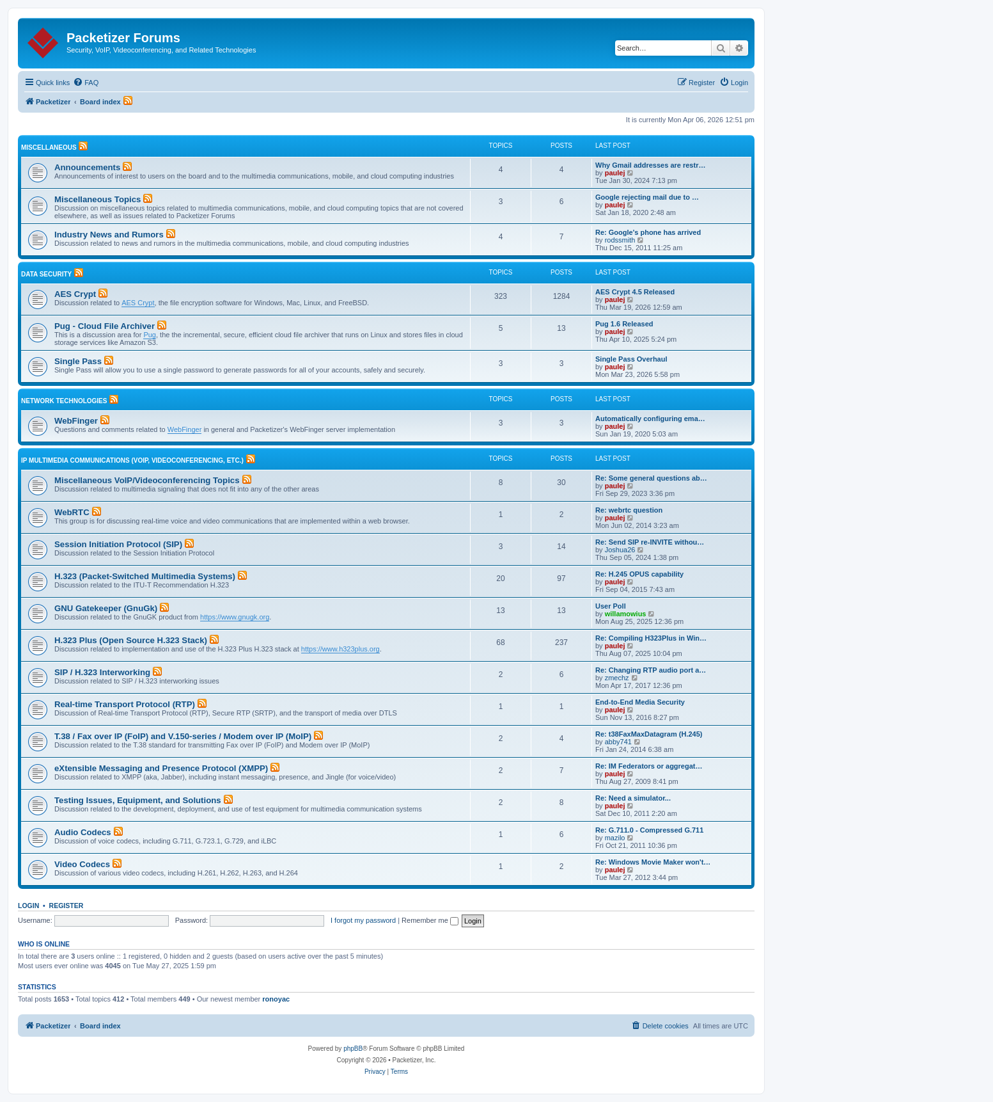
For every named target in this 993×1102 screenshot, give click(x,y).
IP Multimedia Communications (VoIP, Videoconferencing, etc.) (132, 460)
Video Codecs (82, 864)
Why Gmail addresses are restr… (650, 165)
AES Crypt (75, 294)
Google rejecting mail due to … (647, 197)
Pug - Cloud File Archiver (104, 326)
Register (66, 905)
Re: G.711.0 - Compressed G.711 (649, 830)
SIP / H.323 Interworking (102, 672)
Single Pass (78, 361)
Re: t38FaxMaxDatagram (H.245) (649, 734)
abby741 (618, 742)
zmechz (617, 678)
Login (28, 905)
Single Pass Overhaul (631, 359)
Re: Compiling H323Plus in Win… (651, 638)
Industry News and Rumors (109, 234)
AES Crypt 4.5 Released (635, 292)
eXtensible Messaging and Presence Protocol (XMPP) (161, 768)
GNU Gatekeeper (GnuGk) (105, 608)
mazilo (615, 838)
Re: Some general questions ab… (651, 478)
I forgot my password (363, 920)
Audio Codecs (82, 832)
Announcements (87, 167)
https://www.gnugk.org (234, 617)
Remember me (430, 920)
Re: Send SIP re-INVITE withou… (649, 542)
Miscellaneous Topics (97, 199)
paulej (615, 173)
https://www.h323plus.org (340, 649)
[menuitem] (85, 82)
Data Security (46, 274)
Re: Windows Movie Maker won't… (652, 862)
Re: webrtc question (628, 510)
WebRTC (72, 512)
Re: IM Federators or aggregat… (648, 766)
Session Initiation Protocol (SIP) (118, 544)
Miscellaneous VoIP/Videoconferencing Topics (146, 480)
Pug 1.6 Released (624, 324)
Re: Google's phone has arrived (648, 232)
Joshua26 (620, 550)
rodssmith (620, 240)
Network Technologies (64, 400)
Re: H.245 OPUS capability (639, 574)
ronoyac (276, 999)
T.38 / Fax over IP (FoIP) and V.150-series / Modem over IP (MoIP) (182, 736)
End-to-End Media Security (640, 702)
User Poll (610, 606)
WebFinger (76, 421)
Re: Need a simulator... (633, 798)
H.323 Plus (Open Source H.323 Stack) (130, 640)
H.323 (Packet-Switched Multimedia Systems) (144, 576)
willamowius (625, 614)
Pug (149, 335)
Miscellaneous (49, 147)
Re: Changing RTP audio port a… (650, 670)
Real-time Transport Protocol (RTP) (124, 704)
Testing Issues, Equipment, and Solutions (137, 800)
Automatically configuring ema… (650, 418)
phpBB (353, 1048)
